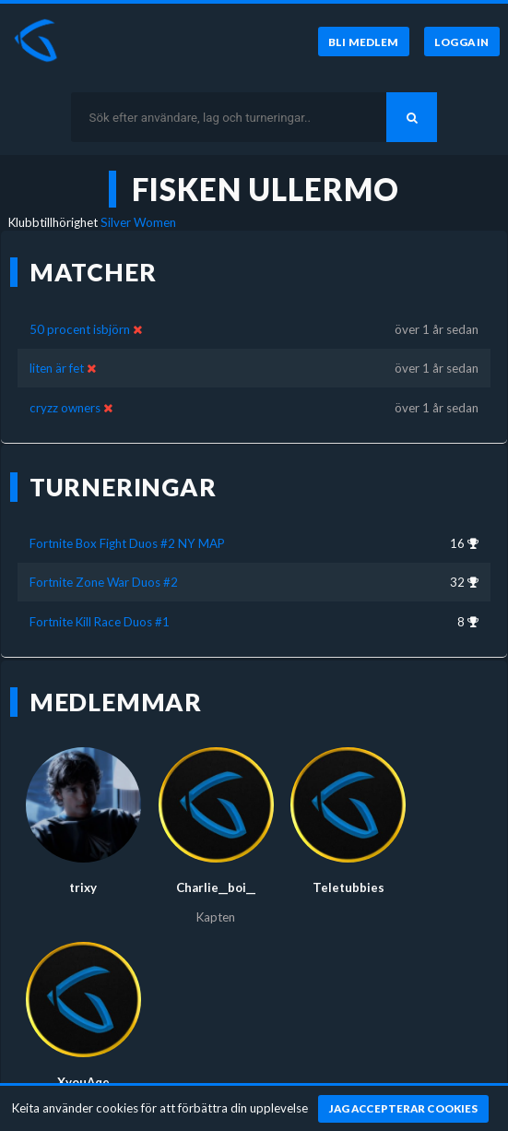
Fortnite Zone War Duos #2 (104, 582)
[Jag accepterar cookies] (403, 1109)
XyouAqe (83, 1082)
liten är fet (57, 368)
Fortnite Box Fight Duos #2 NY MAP (127, 543)
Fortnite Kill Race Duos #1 (100, 621)
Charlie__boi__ (215, 887)
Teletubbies (348, 887)
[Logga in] (462, 41)
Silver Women (138, 222)
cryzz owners (65, 407)
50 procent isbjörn (80, 329)
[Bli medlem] (363, 41)
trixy (83, 887)
